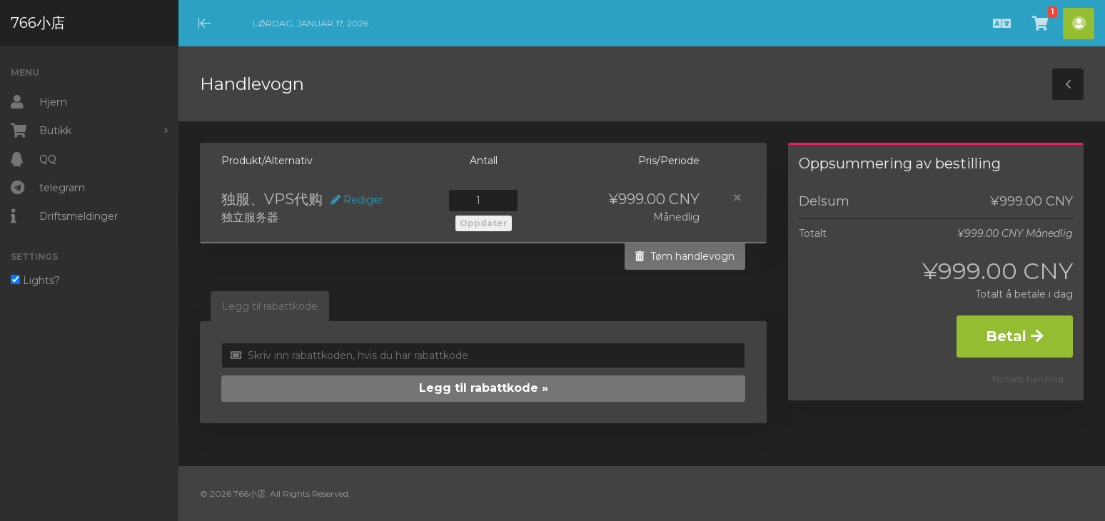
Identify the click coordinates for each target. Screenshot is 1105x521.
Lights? (35, 280)
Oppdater (484, 223)
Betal (1015, 336)
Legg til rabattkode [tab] (270, 306)
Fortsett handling (1028, 378)
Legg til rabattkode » (483, 388)
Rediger (357, 199)
